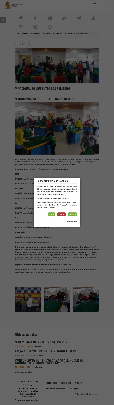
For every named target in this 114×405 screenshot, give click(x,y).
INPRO (75, 222)
